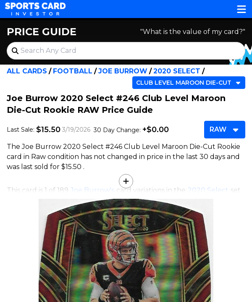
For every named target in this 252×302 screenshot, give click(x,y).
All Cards (27, 71)
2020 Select (176, 71)
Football (72, 71)
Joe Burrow (122, 71)
